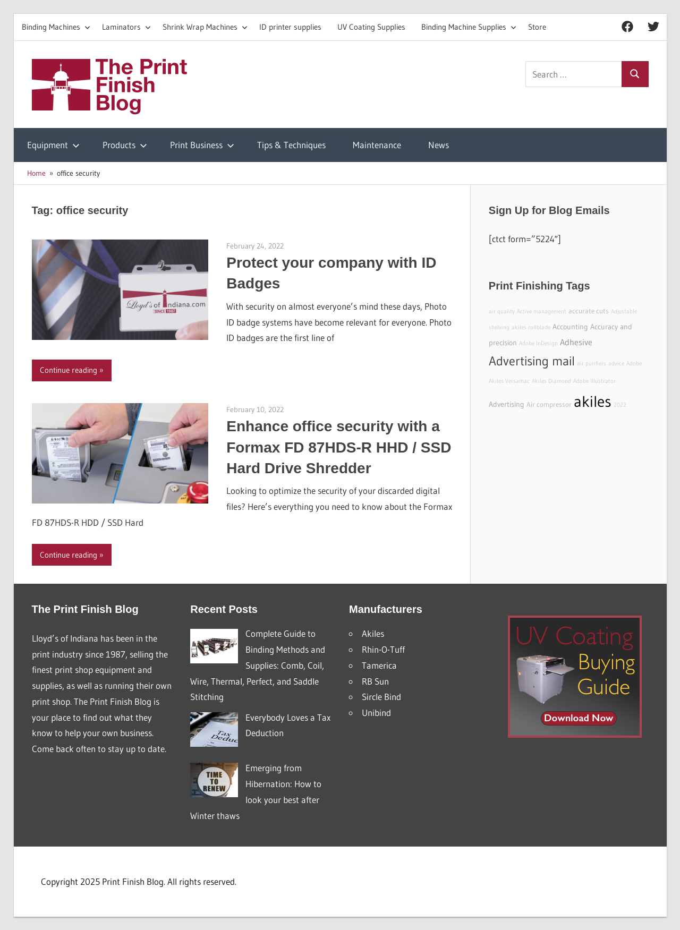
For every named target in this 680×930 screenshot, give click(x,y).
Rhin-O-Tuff (383, 649)
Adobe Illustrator (594, 381)
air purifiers (591, 363)
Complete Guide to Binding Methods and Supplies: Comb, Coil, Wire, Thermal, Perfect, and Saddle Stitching (257, 665)
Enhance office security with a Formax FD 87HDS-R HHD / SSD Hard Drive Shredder (338, 447)
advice (616, 363)
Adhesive (576, 342)
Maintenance (377, 144)
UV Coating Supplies (371, 27)
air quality (502, 311)
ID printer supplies (290, 27)
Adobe (634, 363)
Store (537, 27)
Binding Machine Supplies (468, 27)
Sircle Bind (381, 696)
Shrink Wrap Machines (205, 27)
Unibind (376, 712)
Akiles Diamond (551, 381)
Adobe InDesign (538, 343)
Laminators (126, 27)
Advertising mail (532, 361)
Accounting (570, 326)
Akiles (373, 633)
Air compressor (549, 404)
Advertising (506, 404)
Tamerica (379, 665)
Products (125, 144)
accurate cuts (588, 311)
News (438, 144)
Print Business (202, 144)
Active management (541, 311)
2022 (620, 405)
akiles (592, 401)
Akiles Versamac (509, 381)
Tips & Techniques (291, 144)
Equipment (53, 144)
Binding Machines (56, 27)
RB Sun (375, 681)
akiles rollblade (531, 327)
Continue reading (68, 370)
